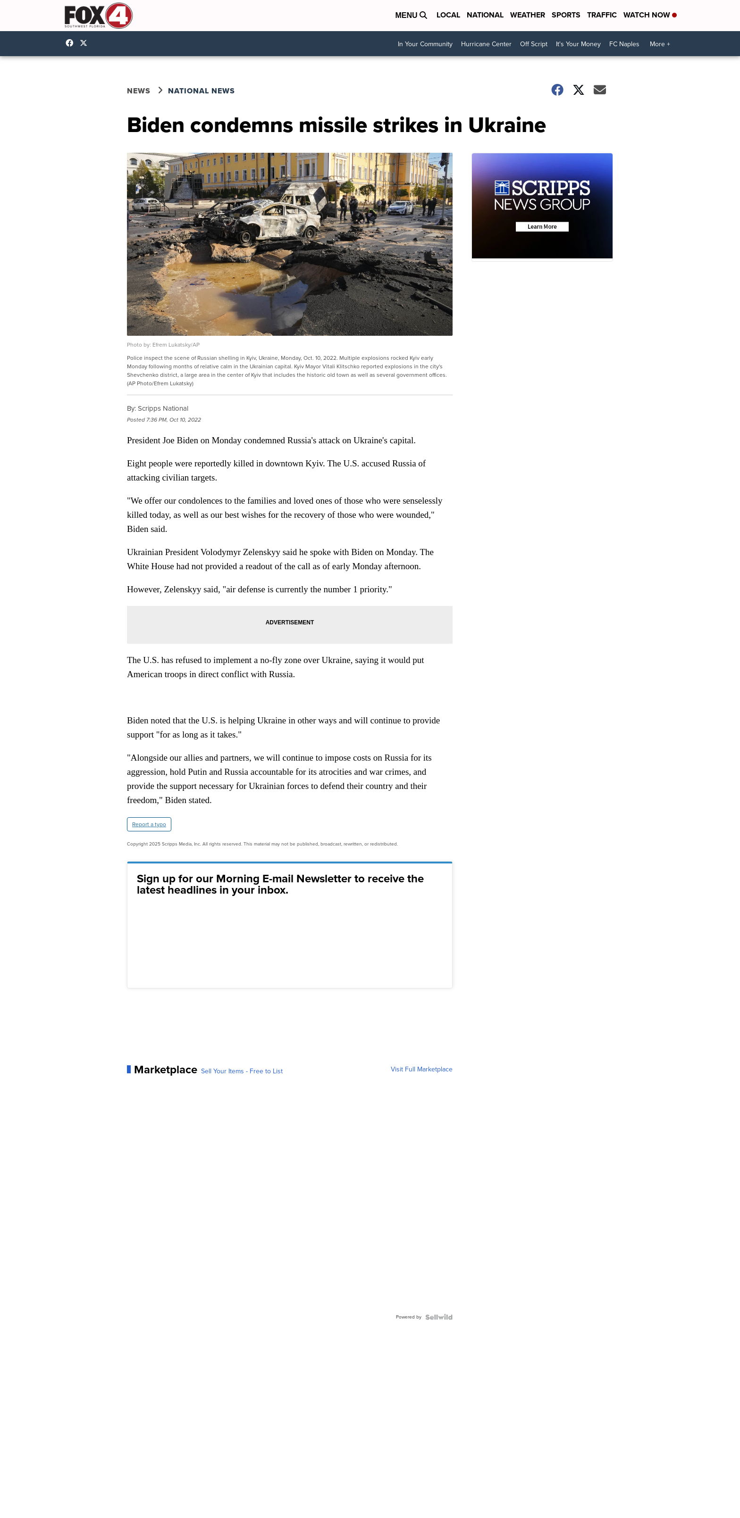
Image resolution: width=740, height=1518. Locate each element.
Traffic (602, 14)
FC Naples (624, 44)
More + (660, 44)
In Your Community (425, 44)
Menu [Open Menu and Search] (411, 15)
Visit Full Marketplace (422, 1069)
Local (448, 14)
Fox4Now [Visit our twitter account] (86, 43)
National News (201, 90)
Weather (527, 14)
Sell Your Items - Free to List (242, 1071)
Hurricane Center (486, 44)
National (485, 14)
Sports (566, 14)
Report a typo (149, 824)
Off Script (533, 44)
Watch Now (650, 14)
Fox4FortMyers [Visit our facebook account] (72, 43)
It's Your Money (578, 44)
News (139, 90)
